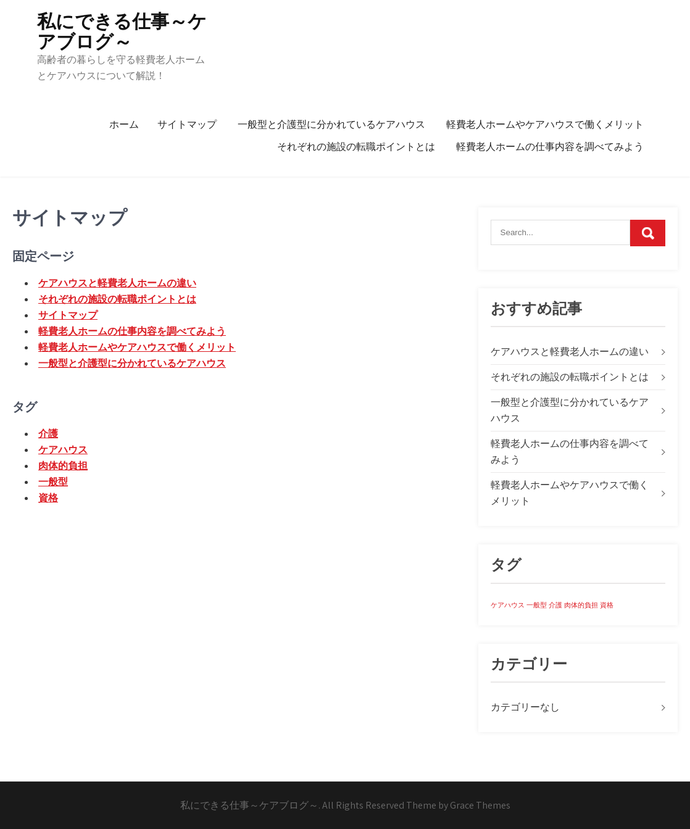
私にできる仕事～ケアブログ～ (122, 31)
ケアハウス (63, 449)
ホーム (124, 124)
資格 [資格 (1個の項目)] (606, 605)
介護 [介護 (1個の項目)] (555, 605)
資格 (48, 497)
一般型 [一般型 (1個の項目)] (536, 605)
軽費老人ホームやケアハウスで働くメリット (545, 124)
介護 (48, 433)
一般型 (53, 481)
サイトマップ (187, 124)
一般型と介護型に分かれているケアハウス (331, 124)
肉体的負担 (63, 465)
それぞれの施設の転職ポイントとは (356, 146)
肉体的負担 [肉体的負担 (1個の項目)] (581, 605)
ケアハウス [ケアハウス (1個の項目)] (508, 605)
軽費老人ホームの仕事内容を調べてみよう (550, 146)
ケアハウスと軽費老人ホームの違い (117, 283)
